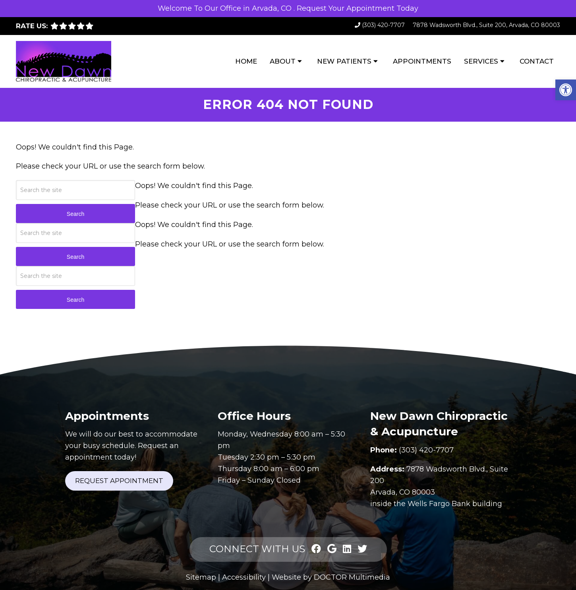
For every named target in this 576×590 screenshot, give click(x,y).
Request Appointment (119, 481)
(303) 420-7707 (383, 25)
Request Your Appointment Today (357, 8)
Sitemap (201, 577)
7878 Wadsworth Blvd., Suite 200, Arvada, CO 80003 (486, 25)
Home (246, 61)
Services (481, 61)
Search (75, 214)
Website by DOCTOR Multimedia (331, 577)
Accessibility (244, 577)
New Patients (344, 61)
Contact (537, 61)
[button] (565, 90)
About (283, 61)
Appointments (422, 61)
